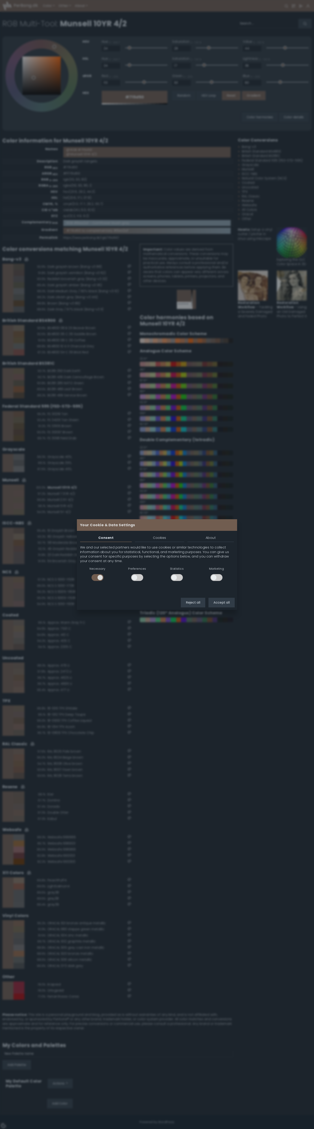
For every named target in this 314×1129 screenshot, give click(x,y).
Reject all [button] (193, 602)
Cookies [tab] (159, 537)
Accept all (221, 602)
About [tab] (211, 537)
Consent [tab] (106, 537)
